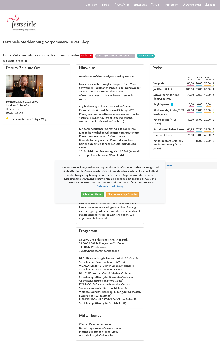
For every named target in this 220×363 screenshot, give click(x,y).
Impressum (171, 5)
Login (210, 5)
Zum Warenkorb (162, 165)
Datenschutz (192, 5)
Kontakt (140, 5)
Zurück (106, 5)
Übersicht (91, 5)
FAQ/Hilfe (122, 5)
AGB (155, 5)
